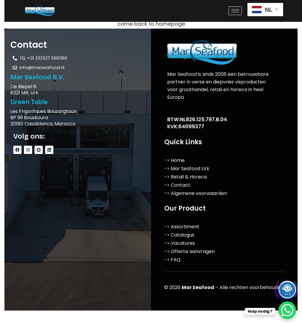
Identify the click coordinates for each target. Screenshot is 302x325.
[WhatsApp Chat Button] (287, 310)
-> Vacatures (179, 243)
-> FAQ (172, 259)
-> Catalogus (179, 235)
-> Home (174, 160)
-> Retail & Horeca (185, 176)
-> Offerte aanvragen (189, 251)
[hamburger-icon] (235, 10)
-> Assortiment (181, 226)
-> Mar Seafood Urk (186, 168)
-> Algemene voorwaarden (195, 193)
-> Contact (177, 185)
